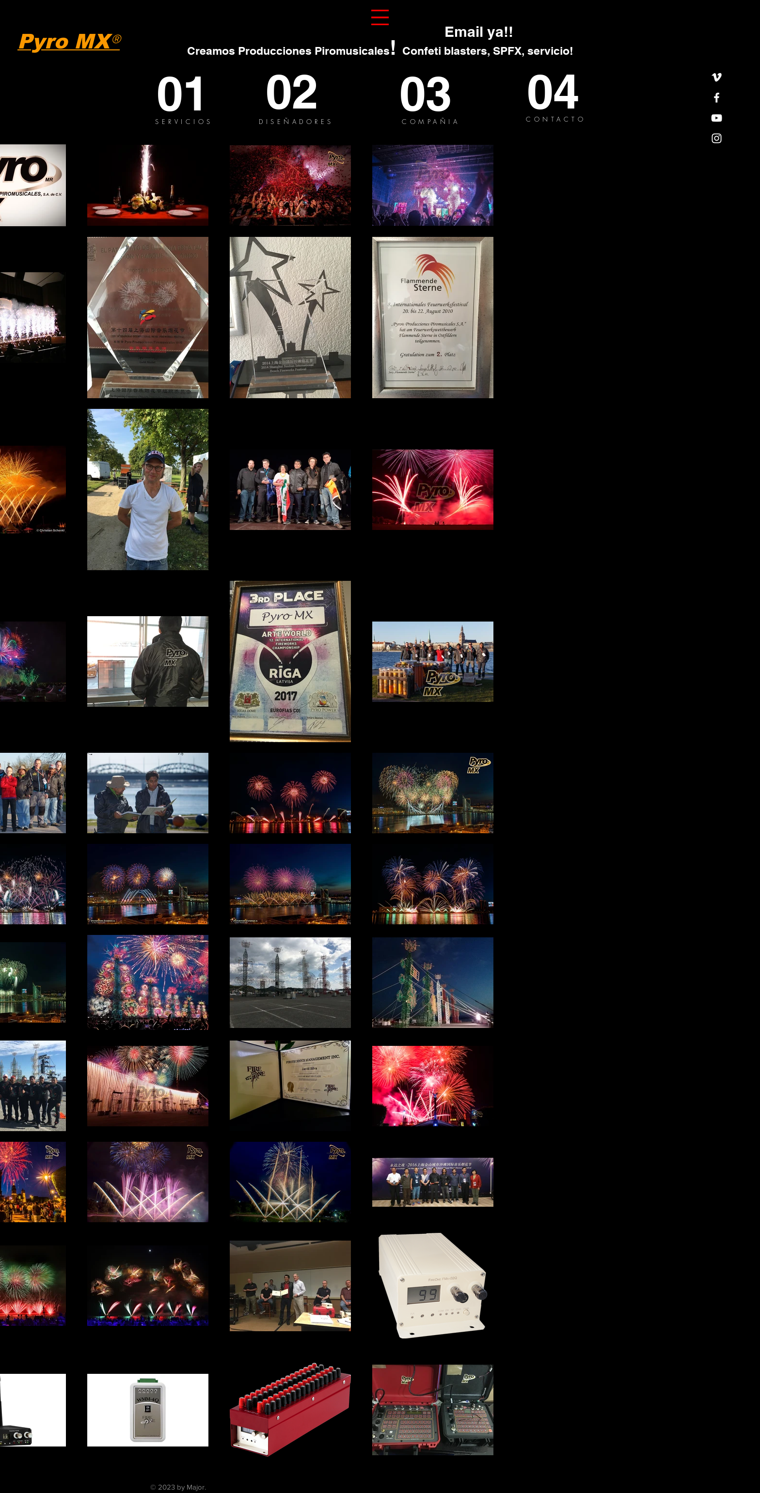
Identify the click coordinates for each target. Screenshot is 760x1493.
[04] (563, 91)
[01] (193, 93)
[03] (433, 93)
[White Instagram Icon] (716, 138)
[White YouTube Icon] (716, 117)
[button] (380, 17)
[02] (303, 91)
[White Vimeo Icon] (716, 77)
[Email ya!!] (479, 31)
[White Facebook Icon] (716, 97)
